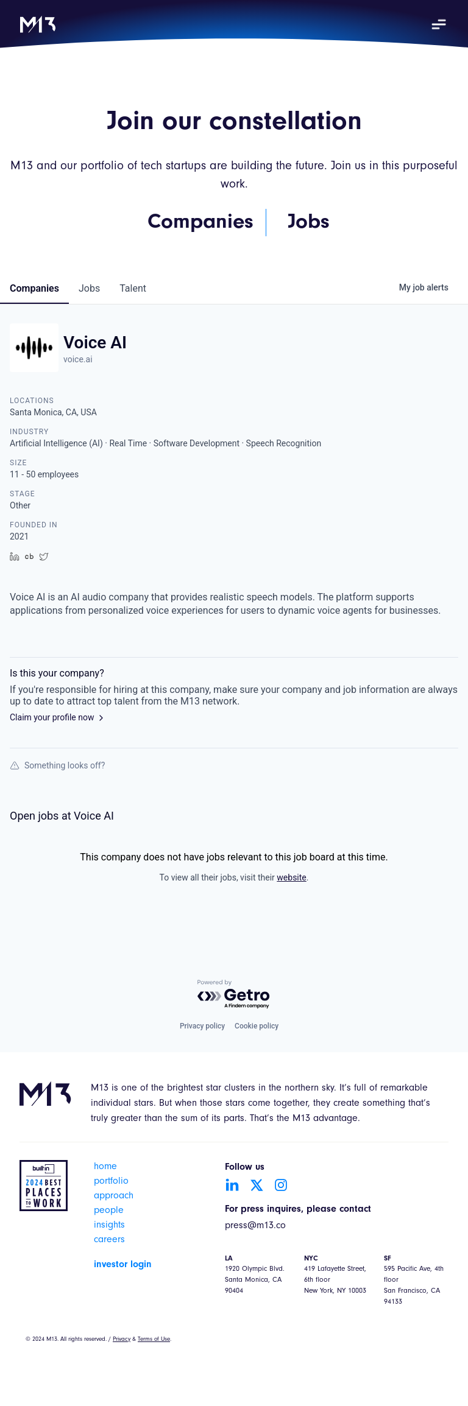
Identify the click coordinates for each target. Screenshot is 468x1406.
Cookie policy (256, 1026)
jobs (89, 288)
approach (113, 1196)
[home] (37, 24)
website (291, 877)
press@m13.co (255, 1226)
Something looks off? (57, 765)
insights (109, 1226)
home (105, 1167)
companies (34, 288)
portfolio (111, 1182)
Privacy (121, 1340)
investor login (123, 1265)
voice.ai (78, 359)
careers (109, 1240)
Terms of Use (154, 1340)
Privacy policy (202, 1026)
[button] (438, 24)
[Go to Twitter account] (256, 1185)
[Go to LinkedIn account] (232, 1185)
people (109, 1211)
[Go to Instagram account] (281, 1185)
